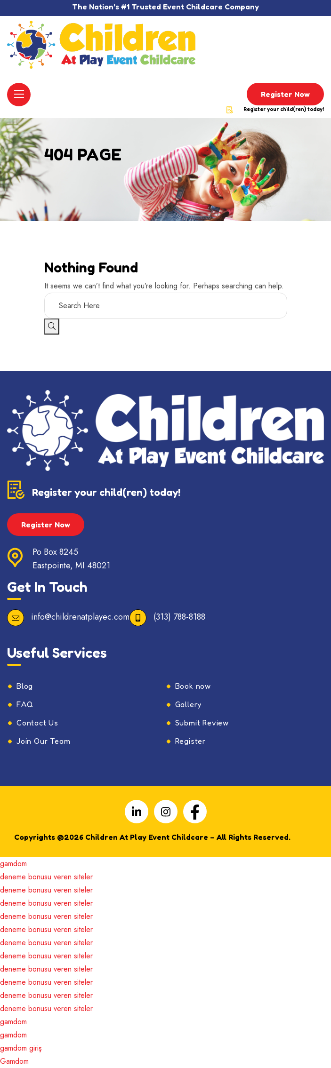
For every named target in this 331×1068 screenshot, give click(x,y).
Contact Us (37, 722)
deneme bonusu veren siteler (46, 876)
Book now (193, 686)
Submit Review (202, 722)
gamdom (13, 863)
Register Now (285, 94)
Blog (24, 686)
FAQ (24, 704)
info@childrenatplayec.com (80, 617)
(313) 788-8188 (179, 617)
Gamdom (14, 1061)
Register (190, 741)
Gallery (188, 704)
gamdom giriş (20, 1048)
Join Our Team (43, 741)
